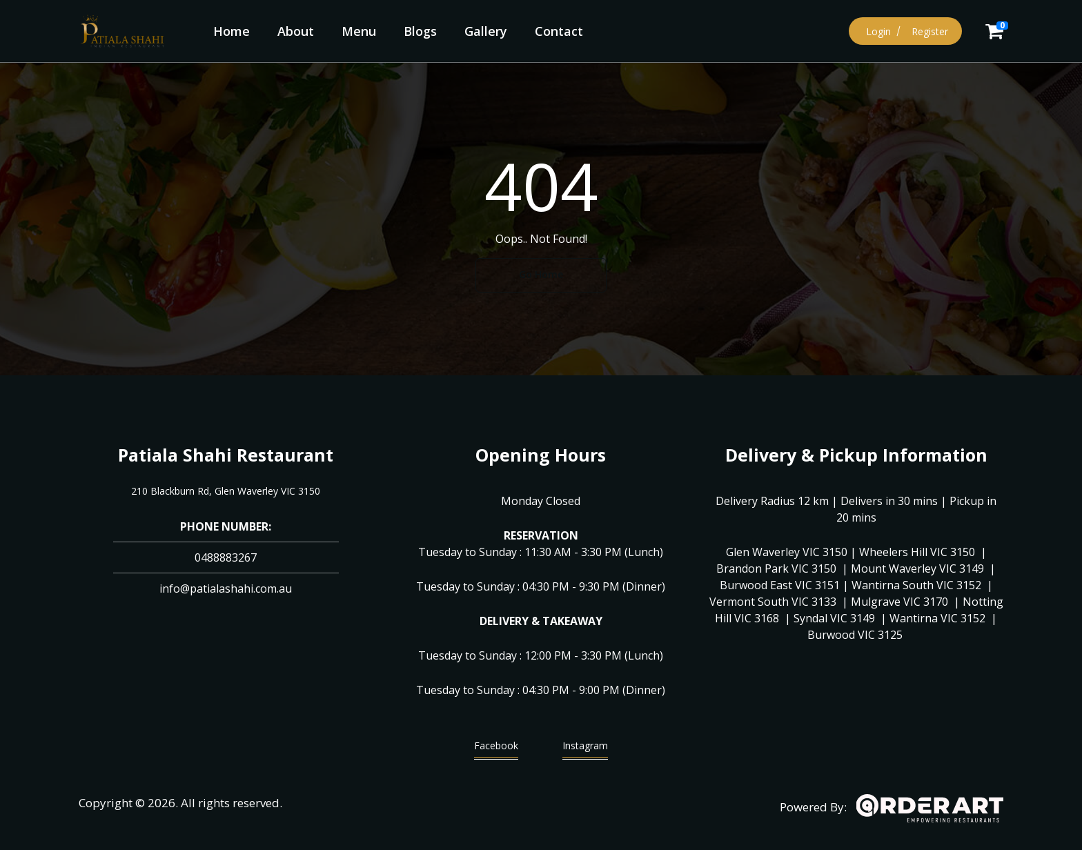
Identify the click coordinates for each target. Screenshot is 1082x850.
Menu (359, 31)
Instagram (585, 749)
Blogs (420, 31)
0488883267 (226, 557)
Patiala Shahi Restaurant (225, 454)
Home (231, 31)
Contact (559, 31)
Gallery (485, 31)
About (295, 31)
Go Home (541, 274)
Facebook (496, 749)
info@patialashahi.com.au (225, 588)
